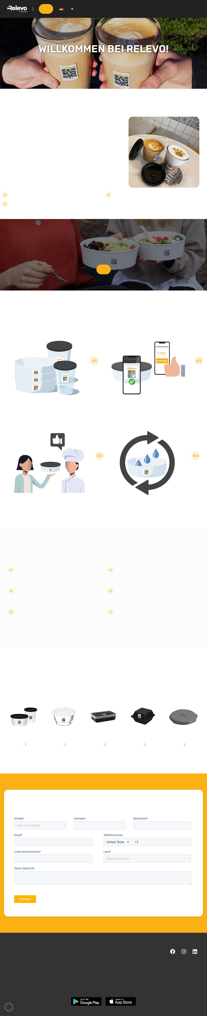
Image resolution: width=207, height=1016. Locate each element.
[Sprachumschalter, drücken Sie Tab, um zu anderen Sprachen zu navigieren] (66, 9)
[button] (33, 9)
